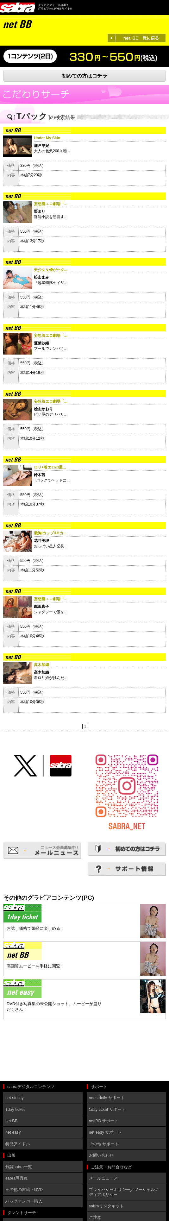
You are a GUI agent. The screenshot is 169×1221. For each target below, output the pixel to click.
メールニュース (103, 1178)
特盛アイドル (17, 1144)
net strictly (14, 1097)
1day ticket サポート (107, 1109)
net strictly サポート (107, 1097)
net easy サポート (105, 1132)
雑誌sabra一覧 (18, 1166)
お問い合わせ (101, 1155)
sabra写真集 (16, 1178)
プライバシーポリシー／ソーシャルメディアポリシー (124, 1192)
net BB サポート (104, 1120)
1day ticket (15, 1109)
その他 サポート (104, 1144)
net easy (13, 1132)
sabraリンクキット (106, 1206)
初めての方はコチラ (84, 76)
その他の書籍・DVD (24, 1189)
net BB (11, 1120)
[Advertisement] (31, 1051)
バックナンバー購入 (23, 1201)
